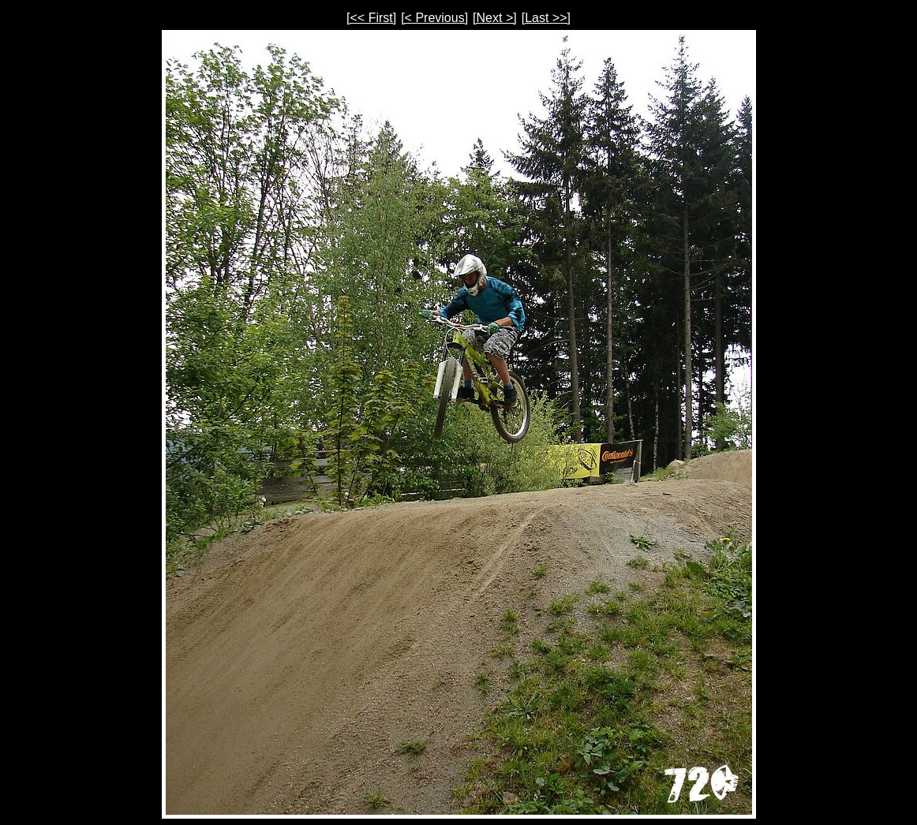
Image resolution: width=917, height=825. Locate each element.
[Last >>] (546, 17)
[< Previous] (434, 17)
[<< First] (371, 17)
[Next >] (495, 17)
